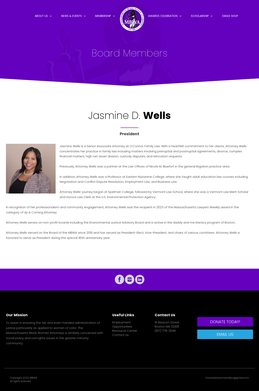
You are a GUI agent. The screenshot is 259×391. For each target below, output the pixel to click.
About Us (41, 16)
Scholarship (200, 16)
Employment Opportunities (122, 324)
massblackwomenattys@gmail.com (227, 377)
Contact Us (120, 335)
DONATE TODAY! (225, 322)
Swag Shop (230, 16)
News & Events (71, 16)
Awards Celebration (163, 16)
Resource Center (124, 331)
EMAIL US (225, 334)
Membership (103, 16)
